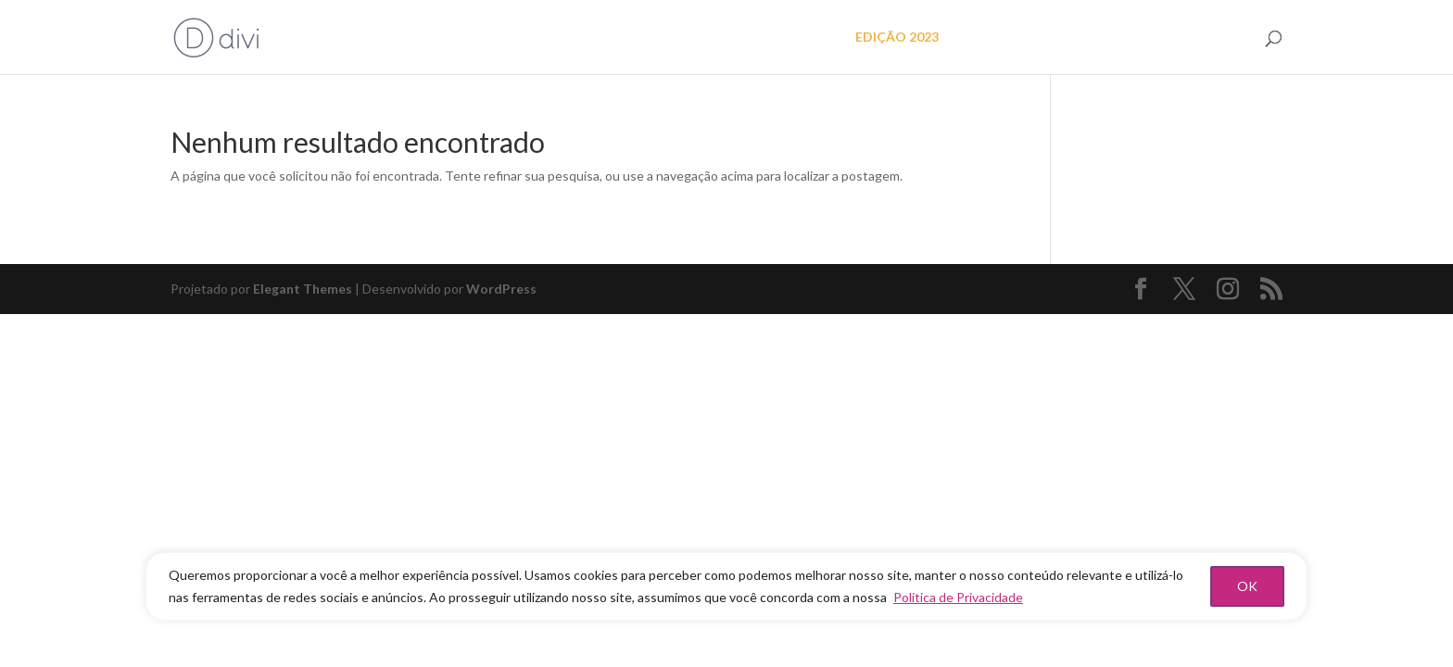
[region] (726, 586)
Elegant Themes (302, 288)
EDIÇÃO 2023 (897, 37)
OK (1247, 586)
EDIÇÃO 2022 (1003, 37)
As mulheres (1105, 37)
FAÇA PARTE (1206, 37)
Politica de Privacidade (958, 597)
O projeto (801, 37)
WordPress (501, 288)
